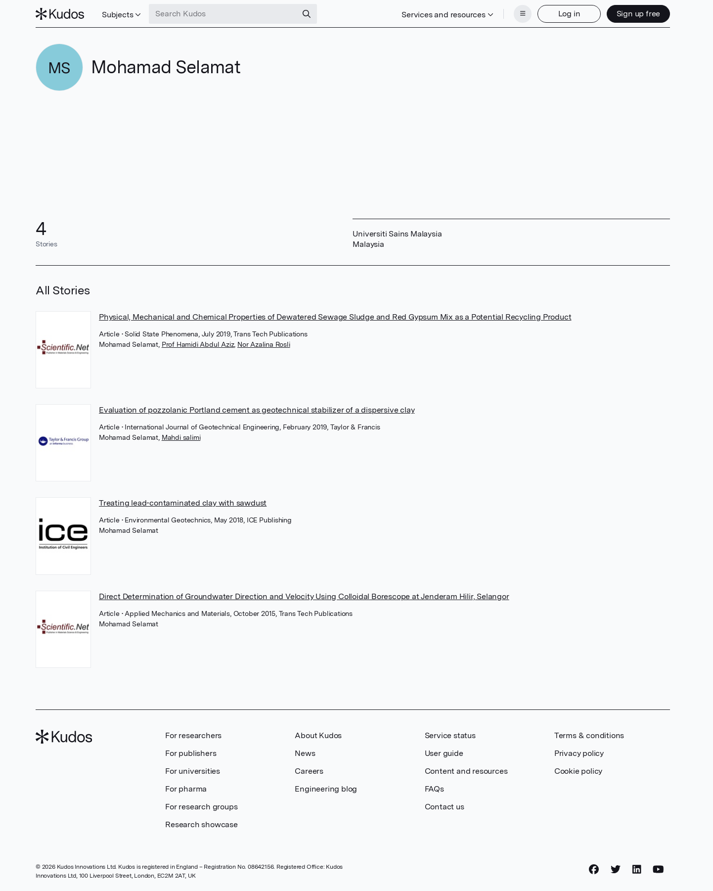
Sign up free (639, 13)
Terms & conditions (589, 735)
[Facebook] (594, 870)
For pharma (186, 789)
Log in (569, 13)
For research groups (201, 806)
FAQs (434, 789)
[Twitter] (616, 870)
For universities (192, 771)
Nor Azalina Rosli (263, 344)
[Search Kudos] (223, 13)
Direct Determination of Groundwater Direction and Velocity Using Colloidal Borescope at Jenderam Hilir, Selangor (304, 596)
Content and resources (466, 771)
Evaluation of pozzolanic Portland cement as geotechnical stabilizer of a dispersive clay (256, 410)
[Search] (306, 13)
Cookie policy (578, 771)
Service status (450, 735)
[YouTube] (658, 870)
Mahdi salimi (181, 437)
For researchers (193, 735)
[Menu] (523, 14)
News (305, 753)
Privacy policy (579, 753)
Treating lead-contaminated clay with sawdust (183, 503)
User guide (444, 753)
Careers (309, 771)
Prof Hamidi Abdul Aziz (198, 344)
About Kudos (318, 735)
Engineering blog (326, 789)
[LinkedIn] (636, 870)
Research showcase (201, 824)
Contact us (444, 806)
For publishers (190, 753)
